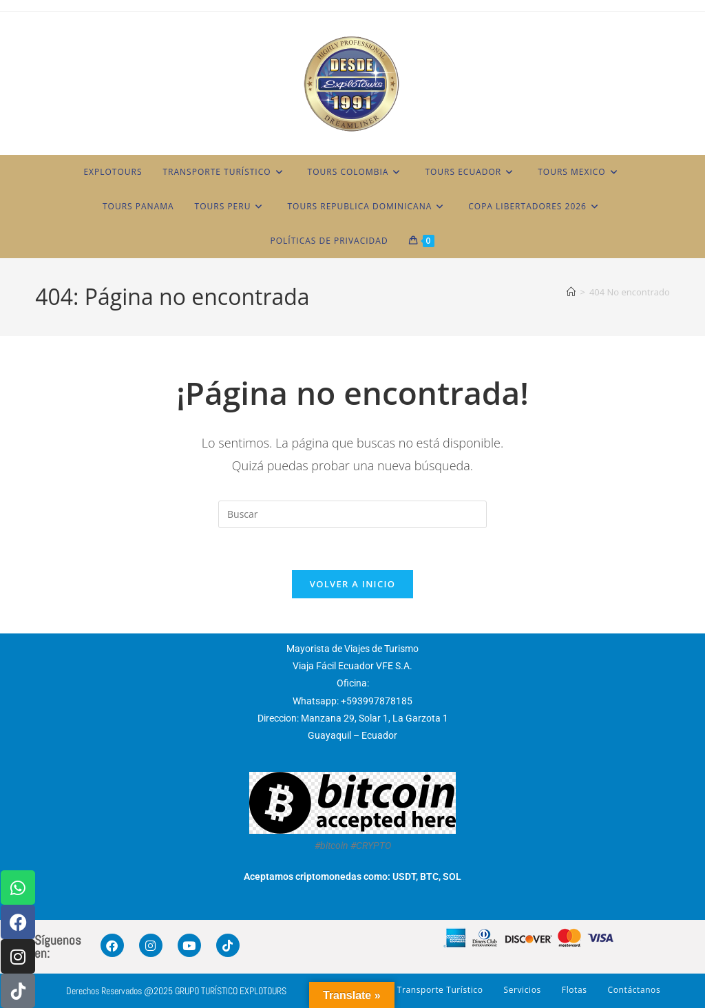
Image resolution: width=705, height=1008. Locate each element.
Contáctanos (634, 990)
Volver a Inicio (352, 584)
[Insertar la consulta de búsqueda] (352, 514)
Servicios (521, 990)
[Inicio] (571, 292)
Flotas (574, 990)
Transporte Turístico (440, 990)
